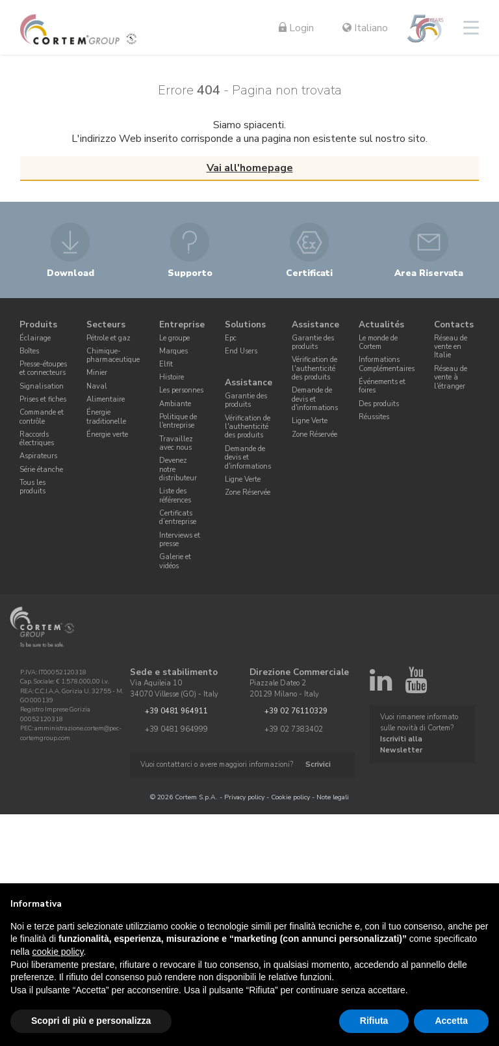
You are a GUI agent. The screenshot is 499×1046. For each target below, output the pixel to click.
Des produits (379, 404)
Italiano (365, 28)
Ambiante (175, 404)
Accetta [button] (451, 1020)
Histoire (171, 377)
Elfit (166, 364)
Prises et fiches (42, 399)
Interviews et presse (179, 539)
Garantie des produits (246, 400)
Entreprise (182, 324)
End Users (241, 351)
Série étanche (41, 470)
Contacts (454, 324)
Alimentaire (105, 399)
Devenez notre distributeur (178, 469)
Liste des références (175, 495)
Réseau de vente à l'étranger (450, 377)
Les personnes (181, 390)
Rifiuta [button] (374, 1020)
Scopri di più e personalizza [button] (91, 1020)
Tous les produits (32, 487)
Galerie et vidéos (175, 561)
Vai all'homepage (250, 168)
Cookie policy (290, 797)
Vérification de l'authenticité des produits (247, 427)
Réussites (374, 417)
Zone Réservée (247, 492)
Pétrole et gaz (108, 338)
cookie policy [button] (57, 951)
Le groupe (174, 338)
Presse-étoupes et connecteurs (43, 368)
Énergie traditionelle (106, 416)
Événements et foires (382, 386)
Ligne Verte (243, 479)
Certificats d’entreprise (177, 517)
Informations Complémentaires (387, 364)
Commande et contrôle (41, 416)
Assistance (248, 383)
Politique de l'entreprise (178, 421)
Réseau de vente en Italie (450, 347)
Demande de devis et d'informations (248, 457)
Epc (231, 338)
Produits (38, 324)
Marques (173, 351)
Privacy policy (244, 797)
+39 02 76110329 (295, 711)
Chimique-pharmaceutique (113, 355)
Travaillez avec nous (176, 443)
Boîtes (29, 351)
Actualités (381, 324)
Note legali (332, 797)
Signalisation (41, 386)
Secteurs (105, 324)
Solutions (245, 324)
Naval (96, 386)
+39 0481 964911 (176, 711)
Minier (96, 373)
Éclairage (35, 338)
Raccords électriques (36, 439)
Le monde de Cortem (378, 342)
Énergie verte (107, 434)
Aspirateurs (38, 456)
